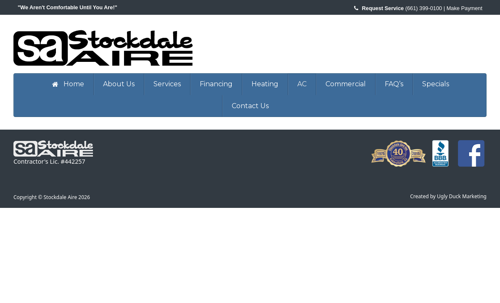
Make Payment (464, 8)
